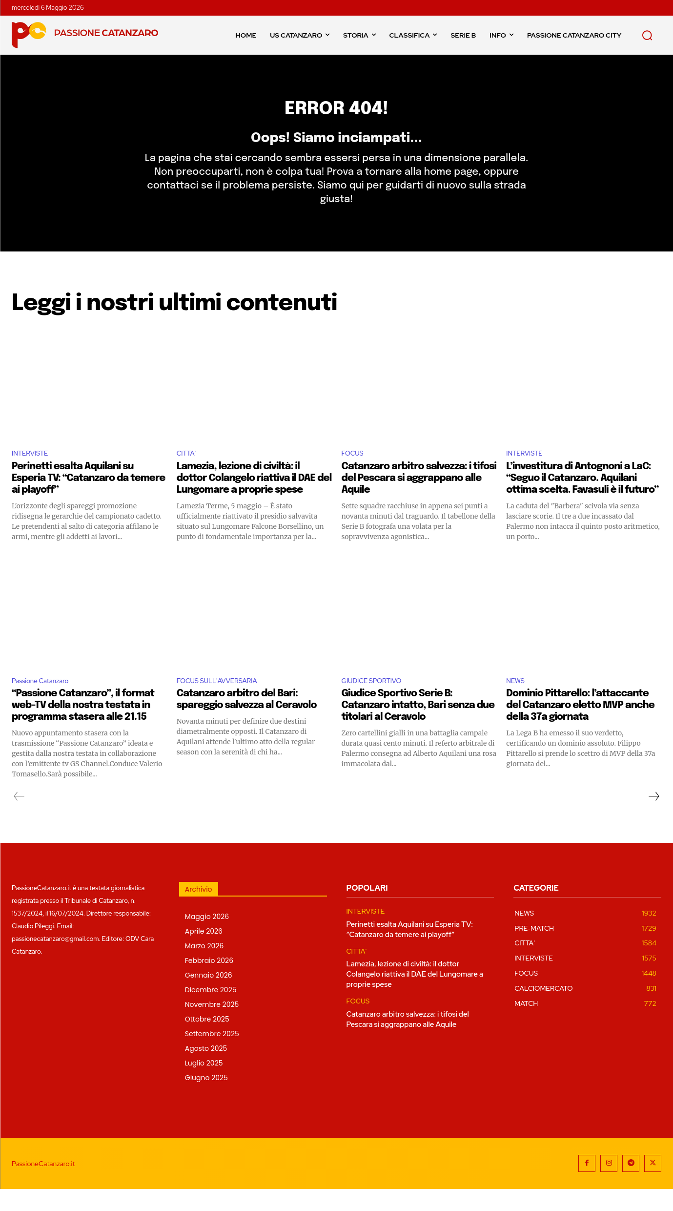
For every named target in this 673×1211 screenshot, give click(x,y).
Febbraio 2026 (209, 982)
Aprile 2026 (204, 953)
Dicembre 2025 (211, 1012)
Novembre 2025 (212, 1026)
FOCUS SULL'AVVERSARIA (225, 701)
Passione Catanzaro (46, 701)
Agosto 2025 (206, 1070)
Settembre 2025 (212, 1056)
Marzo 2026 (204, 968)
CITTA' (188, 472)
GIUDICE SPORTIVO (378, 701)
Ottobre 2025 (207, 1041)
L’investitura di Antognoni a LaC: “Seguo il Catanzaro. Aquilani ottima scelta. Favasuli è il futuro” (582, 498)
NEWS (517, 701)
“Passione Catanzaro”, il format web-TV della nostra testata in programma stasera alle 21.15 (83, 727)
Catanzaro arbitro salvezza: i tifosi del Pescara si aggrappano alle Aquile (419, 498)
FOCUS (355, 472)
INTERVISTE (34, 472)
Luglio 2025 (204, 1085)
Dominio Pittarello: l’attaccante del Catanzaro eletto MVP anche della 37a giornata (580, 727)
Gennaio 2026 (208, 997)
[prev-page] (19, 818)
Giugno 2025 (206, 1100)
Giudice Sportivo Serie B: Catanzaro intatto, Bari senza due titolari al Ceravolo (418, 727)
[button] (647, 35)
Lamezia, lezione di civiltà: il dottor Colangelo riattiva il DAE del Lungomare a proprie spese (254, 498)
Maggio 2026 (207, 938)
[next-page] (653, 818)
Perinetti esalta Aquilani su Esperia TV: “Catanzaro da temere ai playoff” (88, 498)
